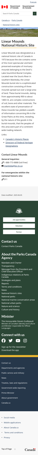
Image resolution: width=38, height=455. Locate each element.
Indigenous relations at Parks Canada (15, 275)
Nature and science (11, 306)
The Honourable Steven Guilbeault (18, 324)
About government (10, 398)
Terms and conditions (12, 286)
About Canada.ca (11, 427)
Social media (9, 417)
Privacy (7, 437)
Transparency (8, 266)
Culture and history (10, 309)
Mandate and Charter (11, 262)
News (4, 290)
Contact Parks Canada (12, 246)
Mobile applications (12, 422)
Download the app (10, 350)
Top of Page (8, 449)
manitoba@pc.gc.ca (13, 165)
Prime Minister (8, 393)
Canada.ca (6, 20)
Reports (5, 283)
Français (33, 2)
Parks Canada (17, 20)
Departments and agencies (13, 368)
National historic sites (11, 25)
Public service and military (13, 373)
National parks (8, 296)
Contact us (6, 363)
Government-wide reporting (14, 388)
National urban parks (11, 303)
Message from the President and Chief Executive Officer (17, 270)
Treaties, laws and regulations (14, 383)
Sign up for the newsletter (14, 346)
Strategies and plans (11, 280)
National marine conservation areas (18, 299)
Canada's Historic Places (17, 139)
